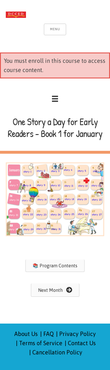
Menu (55, 29)
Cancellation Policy (57, 352)
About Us (26, 333)
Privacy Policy (77, 333)
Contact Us (82, 343)
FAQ (48, 333)
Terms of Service (40, 343)
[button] (55, 266)
